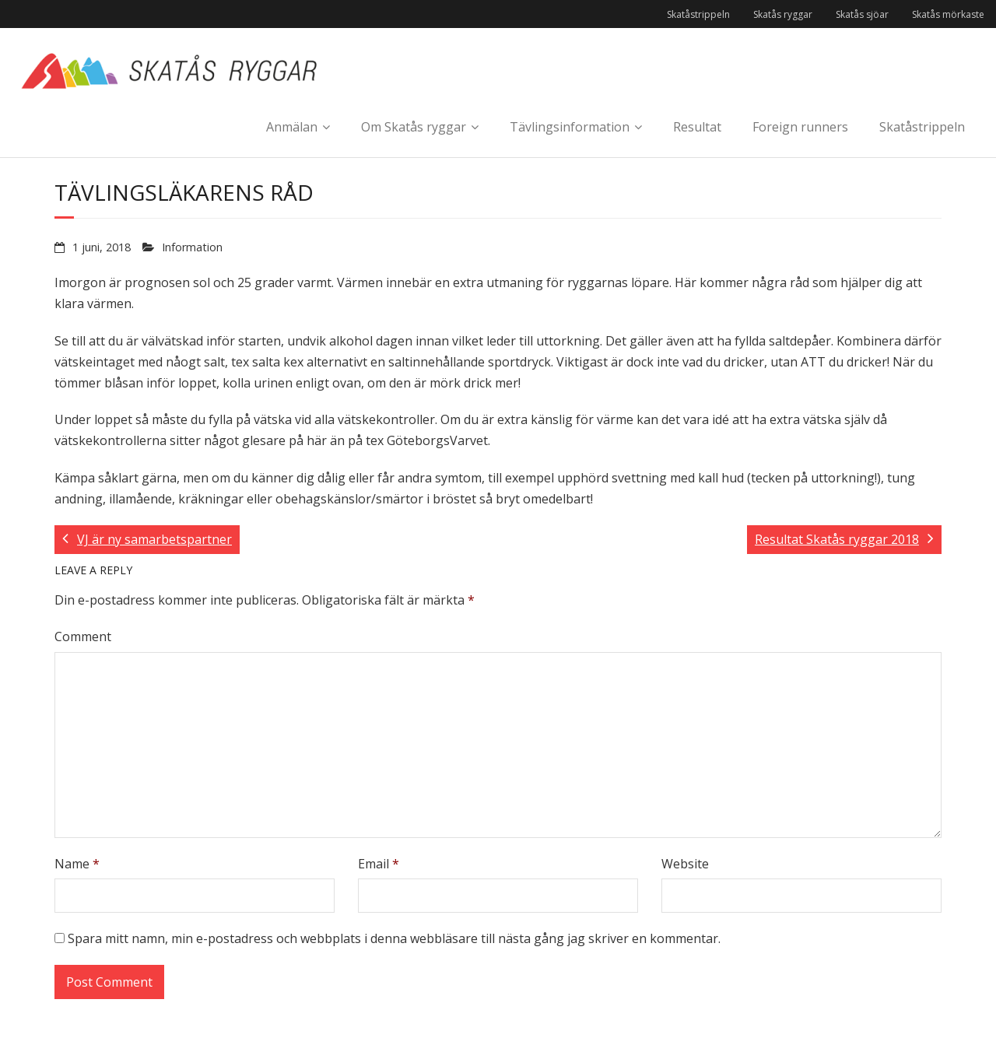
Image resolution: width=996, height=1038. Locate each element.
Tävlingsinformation (570, 126)
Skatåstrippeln (698, 14)
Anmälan (291, 126)
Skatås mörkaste (948, 14)
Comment (82, 636)
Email (378, 863)
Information (192, 247)
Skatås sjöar (862, 14)
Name (77, 863)
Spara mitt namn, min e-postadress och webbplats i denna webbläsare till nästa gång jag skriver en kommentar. (394, 938)
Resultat (697, 126)
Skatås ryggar (782, 14)
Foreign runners (800, 126)
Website (685, 863)
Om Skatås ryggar (413, 126)
